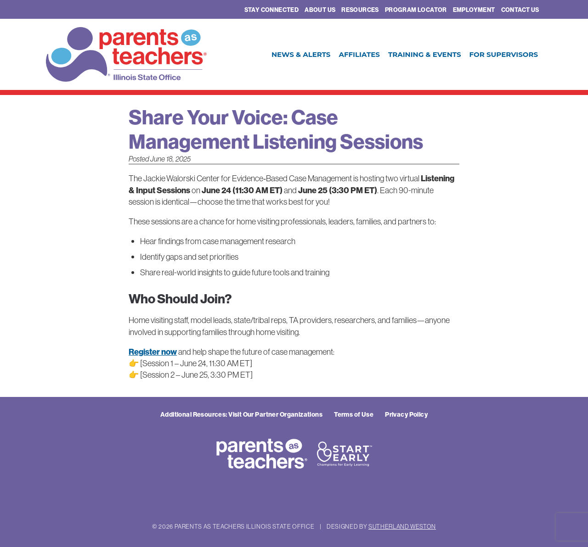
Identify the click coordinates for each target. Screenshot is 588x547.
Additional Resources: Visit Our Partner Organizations (241, 414)
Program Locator (416, 9)
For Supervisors (503, 54)
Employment (474, 9)
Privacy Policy (406, 414)
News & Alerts (301, 54)
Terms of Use (353, 414)
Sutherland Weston (402, 526)
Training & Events (424, 54)
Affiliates (359, 54)
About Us (320, 9)
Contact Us (520, 9)
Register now (153, 351)
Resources (360, 9)
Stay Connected (271, 9)
